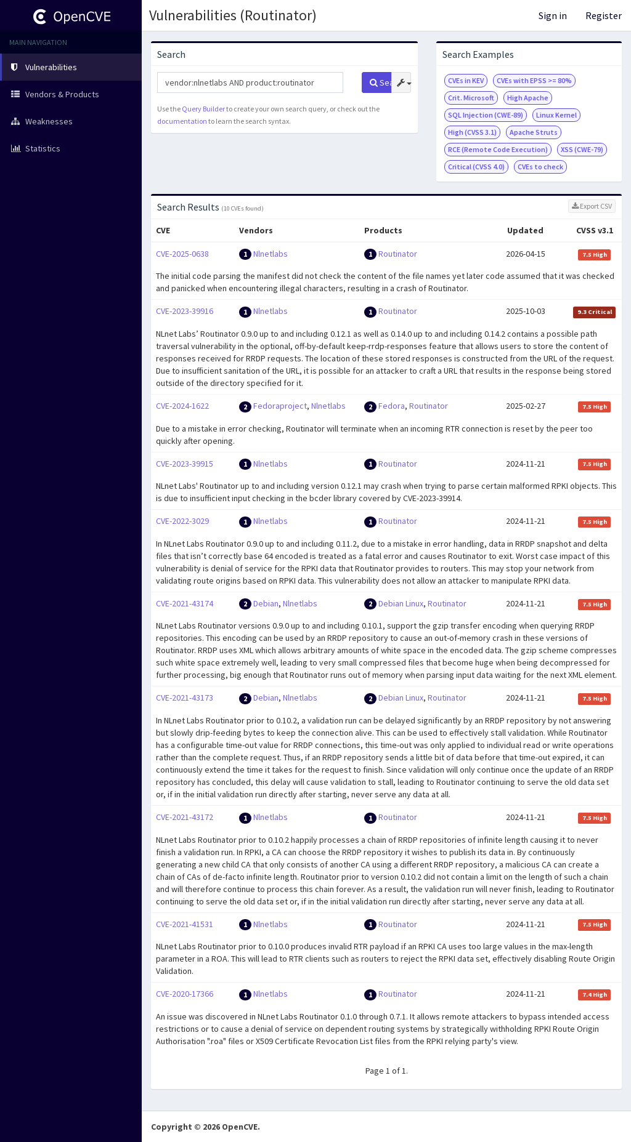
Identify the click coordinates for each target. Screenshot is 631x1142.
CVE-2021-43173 (184, 697)
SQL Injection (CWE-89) (485, 114)
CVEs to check (540, 166)
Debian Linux (400, 603)
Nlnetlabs (270, 253)
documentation (182, 121)
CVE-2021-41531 (184, 924)
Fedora (391, 405)
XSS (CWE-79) (582, 149)
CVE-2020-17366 (184, 993)
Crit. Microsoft (471, 97)
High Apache (527, 97)
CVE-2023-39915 (184, 463)
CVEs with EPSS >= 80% (534, 80)
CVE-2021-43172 (184, 816)
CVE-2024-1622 (182, 405)
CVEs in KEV (466, 80)
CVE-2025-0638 (182, 253)
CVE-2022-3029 (182, 520)
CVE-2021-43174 (184, 603)
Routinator (397, 253)
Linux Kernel (556, 114)
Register (603, 15)
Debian (266, 603)
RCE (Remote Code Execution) (498, 149)
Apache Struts (534, 132)
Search (380, 82)
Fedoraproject (280, 405)
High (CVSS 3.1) (472, 132)
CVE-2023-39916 (184, 310)
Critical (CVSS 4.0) (476, 166)
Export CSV (592, 206)
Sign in (553, 15)
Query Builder (203, 108)
